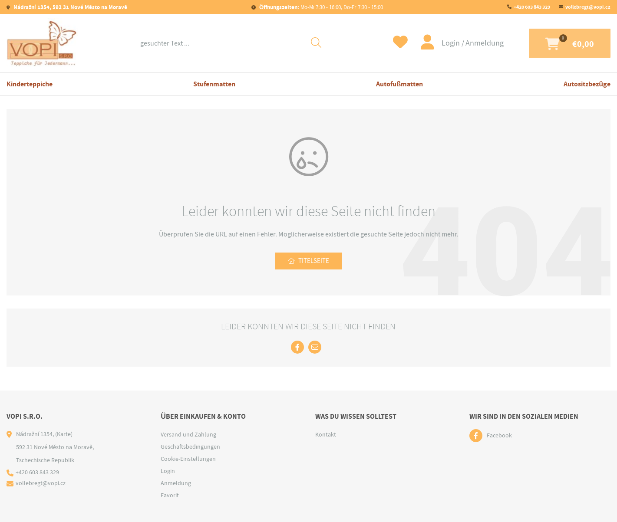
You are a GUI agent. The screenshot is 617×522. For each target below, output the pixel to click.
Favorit (170, 495)
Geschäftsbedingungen (190, 446)
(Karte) (64, 434)
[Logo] (42, 43)
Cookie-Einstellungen (188, 459)
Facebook (499, 436)
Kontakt (325, 434)
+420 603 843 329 (532, 6)
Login (439, 43)
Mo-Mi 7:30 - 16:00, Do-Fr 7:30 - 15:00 (320, 7)
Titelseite (313, 261)
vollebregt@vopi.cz (587, 6)
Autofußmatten (399, 84)
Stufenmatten (214, 84)
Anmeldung (472, 43)
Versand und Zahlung (188, 434)
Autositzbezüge (587, 84)
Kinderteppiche (30, 84)
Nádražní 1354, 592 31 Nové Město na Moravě (69, 7)
